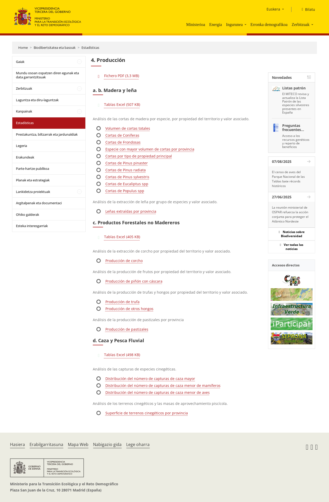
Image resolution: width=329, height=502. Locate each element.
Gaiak (20, 61)
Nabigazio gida (107, 444)
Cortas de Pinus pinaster (126, 163)
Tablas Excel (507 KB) (122, 104)
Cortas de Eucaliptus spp (126, 183)
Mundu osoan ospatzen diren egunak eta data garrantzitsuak (47, 75)
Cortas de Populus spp (124, 190)
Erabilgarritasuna (46, 444)
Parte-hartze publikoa (32, 168)
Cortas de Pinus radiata (125, 170)
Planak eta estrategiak (33, 180)
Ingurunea (234, 24)
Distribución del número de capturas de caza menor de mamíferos (163, 385)
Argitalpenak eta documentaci (39, 203)
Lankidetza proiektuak (33, 191)
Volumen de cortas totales (127, 128)
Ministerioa (195, 24)
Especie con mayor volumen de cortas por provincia (149, 149)
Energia (215, 24)
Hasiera (17, 444)
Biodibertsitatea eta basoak (55, 47)
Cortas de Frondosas (123, 142)
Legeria (21, 145)
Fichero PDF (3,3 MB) (121, 75)
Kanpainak (24, 111)
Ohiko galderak (27, 214)
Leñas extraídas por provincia (130, 211)
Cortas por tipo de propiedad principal (138, 156)
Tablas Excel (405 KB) (122, 236)
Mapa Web (78, 444)
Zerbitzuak (300, 24)
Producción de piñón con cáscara (133, 281)
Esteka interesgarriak (32, 226)
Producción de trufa (122, 301)
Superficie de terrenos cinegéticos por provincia (146, 413)
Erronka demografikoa (268, 24)
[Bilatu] (306, 9)
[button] (246, 24)
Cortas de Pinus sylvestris (127, 176)
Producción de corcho (124, 260)
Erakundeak (25, 157)
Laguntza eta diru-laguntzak (37, 100)
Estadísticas (90, 47)
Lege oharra (138, 444)
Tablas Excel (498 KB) (122, 354)
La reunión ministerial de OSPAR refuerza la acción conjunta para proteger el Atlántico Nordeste (290, 214)
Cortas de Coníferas (122, 135)
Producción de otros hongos (129, 308)
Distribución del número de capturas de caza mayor (150, 378)
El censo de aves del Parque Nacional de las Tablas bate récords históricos (288, 179)
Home (23, 47)
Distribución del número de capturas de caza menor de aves (157, 392)
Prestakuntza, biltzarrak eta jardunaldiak (47, 134)
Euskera (273, 9)
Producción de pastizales (126, 329)
